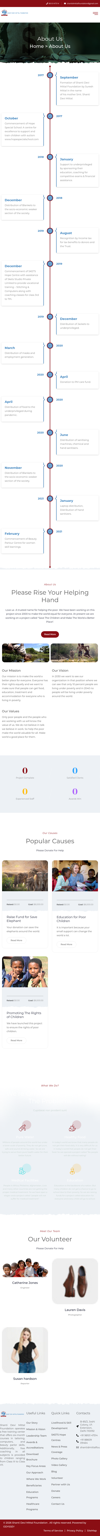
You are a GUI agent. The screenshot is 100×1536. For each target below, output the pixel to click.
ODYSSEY (9, 1526)
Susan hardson (25, 1379)
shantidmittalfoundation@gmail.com (81, 3)
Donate (55, 1491)
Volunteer (57, 1478)
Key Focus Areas (36, 1466)
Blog (54, 1471)
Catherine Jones (25, 1283)
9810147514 (52, 3)
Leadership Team (36, 1435)
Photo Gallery (59, 1458)
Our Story (32, 1422)
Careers (55, 1497)
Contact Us (57, 1504)
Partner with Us (60, 1484)
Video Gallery (59, 1465)
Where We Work (36, 1479)
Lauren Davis (75, 1310)
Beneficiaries (34, 1485)
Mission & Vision (35, 1429)
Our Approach (34, 1472)
